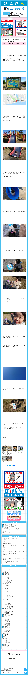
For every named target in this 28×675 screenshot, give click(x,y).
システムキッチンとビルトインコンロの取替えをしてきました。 (9, 453)
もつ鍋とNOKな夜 (15, 451)
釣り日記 (4, 637)
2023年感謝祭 (7, 623)
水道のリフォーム (7, 630)
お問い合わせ (3, 670)
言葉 (4, 635)
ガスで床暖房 (7, 585)
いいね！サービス (7, 595)
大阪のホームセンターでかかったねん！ (9, 462)
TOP (3, 39)
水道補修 (4, 632)
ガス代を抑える (7, 589)
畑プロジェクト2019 (9, 607)
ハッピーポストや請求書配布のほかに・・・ (4, 462)
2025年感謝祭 (7, 625)
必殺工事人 (6, 603)
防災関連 (4, 638)
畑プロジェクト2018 (9, 606)
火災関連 (6, 641)
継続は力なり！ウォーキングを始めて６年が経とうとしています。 (13, 531)
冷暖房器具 (6, 612)
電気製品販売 (7, 613)
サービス (4, 593)
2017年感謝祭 (7, 618)
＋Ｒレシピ (9, 580)
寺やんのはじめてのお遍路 (7, 614)
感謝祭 (4, 616)
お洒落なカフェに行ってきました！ (20, 452)
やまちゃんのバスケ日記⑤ (7, 532)
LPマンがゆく (5, 568)
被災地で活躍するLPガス (8, 642)
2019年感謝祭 (7, 620)
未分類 (4, 626)
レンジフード (7, 581)
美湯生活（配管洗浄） (8, 597)
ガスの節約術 (5, 588)
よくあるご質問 (5, 573)
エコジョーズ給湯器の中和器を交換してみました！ (11, 553)
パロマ (7, 578)
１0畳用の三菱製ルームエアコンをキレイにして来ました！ (12, 528)
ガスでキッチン (5, 574)
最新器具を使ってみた (8, 604)
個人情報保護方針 (8, 670)
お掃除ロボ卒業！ (6, 527)
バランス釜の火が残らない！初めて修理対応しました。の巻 (12, 561)
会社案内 (11, 668)
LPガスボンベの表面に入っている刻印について (10, 538)
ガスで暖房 (5, 583)
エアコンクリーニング (8, 596)
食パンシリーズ (5, 645)
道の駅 (4, 636)
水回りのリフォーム (6, 627)
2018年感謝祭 (7, 619)
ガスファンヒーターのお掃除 (7, 524)
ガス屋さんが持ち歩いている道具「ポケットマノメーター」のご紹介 (4, 453)
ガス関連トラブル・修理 (8, 611)
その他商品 (5, 571)
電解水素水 (5, 644)
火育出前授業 (5, 633)
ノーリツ (8, 577)
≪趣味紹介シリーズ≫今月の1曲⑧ (8, 526)
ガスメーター (5, 591)
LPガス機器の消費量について (7, 543)
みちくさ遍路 (5, 572)
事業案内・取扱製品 (6, 608)
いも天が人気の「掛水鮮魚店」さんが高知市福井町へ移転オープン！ (13, 551)
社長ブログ (5, 634)
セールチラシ (5, 599)
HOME (2, 668)
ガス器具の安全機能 (7, 639)
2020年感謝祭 (7, 621)
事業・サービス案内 (7, 668)
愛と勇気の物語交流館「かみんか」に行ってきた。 (11, 525)
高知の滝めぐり (5, 646)
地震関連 (6, 640)
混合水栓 (6, 631)
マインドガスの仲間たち (5, 669)
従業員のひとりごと (8, 39)
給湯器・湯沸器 (7, 582)
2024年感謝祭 (7, 624)
